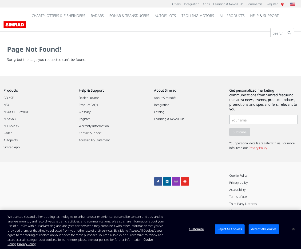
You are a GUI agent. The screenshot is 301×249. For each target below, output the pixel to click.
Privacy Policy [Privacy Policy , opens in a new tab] (26, 244)
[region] (150, 229)
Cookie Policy (238, 175)
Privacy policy (238, 182)
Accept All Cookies (263, 229)
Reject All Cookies (230, 229)
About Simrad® (165, 98)
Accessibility (237, 189)
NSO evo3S (11, 126)
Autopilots (11, 140)
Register (84, 119)
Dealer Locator (89, 98)
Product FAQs (88, 105)
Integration (162, 105)
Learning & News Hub (169, 119)
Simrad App (12, 147)
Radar (8, 133)
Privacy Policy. (258, 148)
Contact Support (90, 133)
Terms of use (238, 197)
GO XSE (9, 98)
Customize (196, 229)
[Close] (293, 229)
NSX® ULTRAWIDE (16, 112)
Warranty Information (94, 126)
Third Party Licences (243, 204)
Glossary (85, 112)
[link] (97, 16)
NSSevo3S (10, 119)
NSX (6, 105)
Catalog (159, 112)
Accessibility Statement (94, 140)
